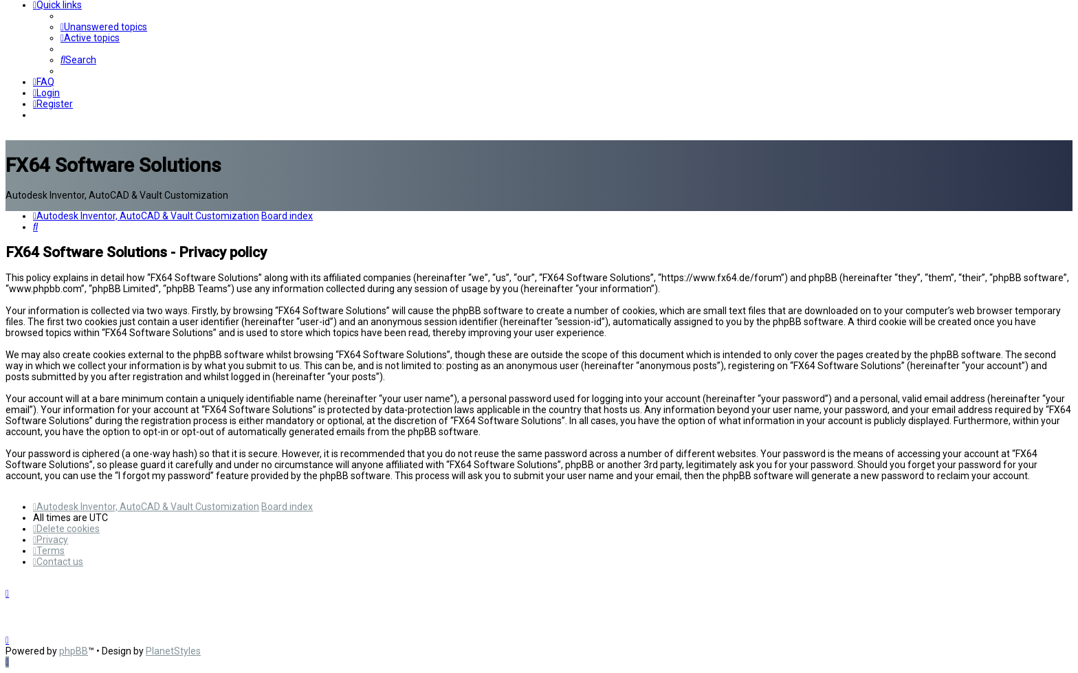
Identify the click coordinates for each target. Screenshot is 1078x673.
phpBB (73, 651)
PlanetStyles (173, 651)
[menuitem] (103, 26)
